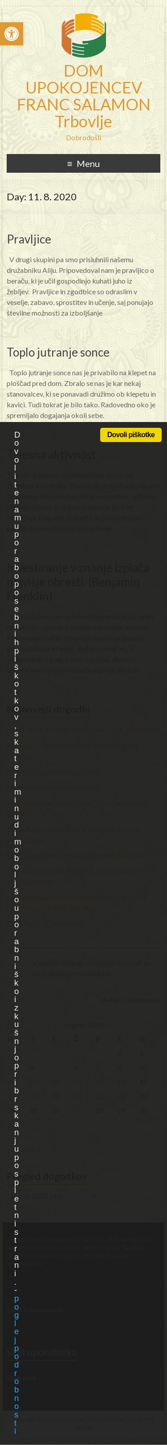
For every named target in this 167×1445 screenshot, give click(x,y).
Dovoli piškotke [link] (131, 434)
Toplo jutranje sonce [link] (58, 352)
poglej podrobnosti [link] (16, 1365)
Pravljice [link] (29, 239)
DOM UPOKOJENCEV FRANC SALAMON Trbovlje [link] (84, 96)
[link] (11, 33)
